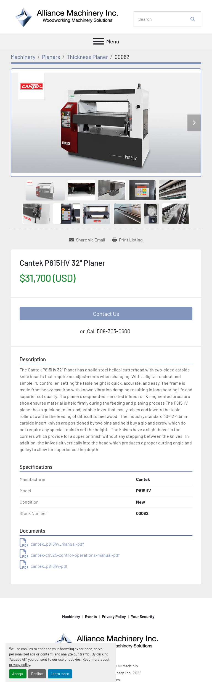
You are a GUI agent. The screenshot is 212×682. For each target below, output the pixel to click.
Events (91, 616)
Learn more (60, 673)
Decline (37, 673)
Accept (17, 673)
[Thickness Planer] (87, 56)
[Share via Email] (87, 240)
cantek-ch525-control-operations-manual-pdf (70, 555)
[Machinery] (23, 56)
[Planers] (51, 56)
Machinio (130, 665)
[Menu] (98, 41)
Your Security (142, 616)
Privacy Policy (114, 616)
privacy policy (19, 664)
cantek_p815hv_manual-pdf (52, 543)
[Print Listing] (127, 240)
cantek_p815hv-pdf (44, 566)
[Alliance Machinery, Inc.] (106, 641)
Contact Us (106, 313)
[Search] (163, 19)
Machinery (71, 616)
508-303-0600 (113, 331)
